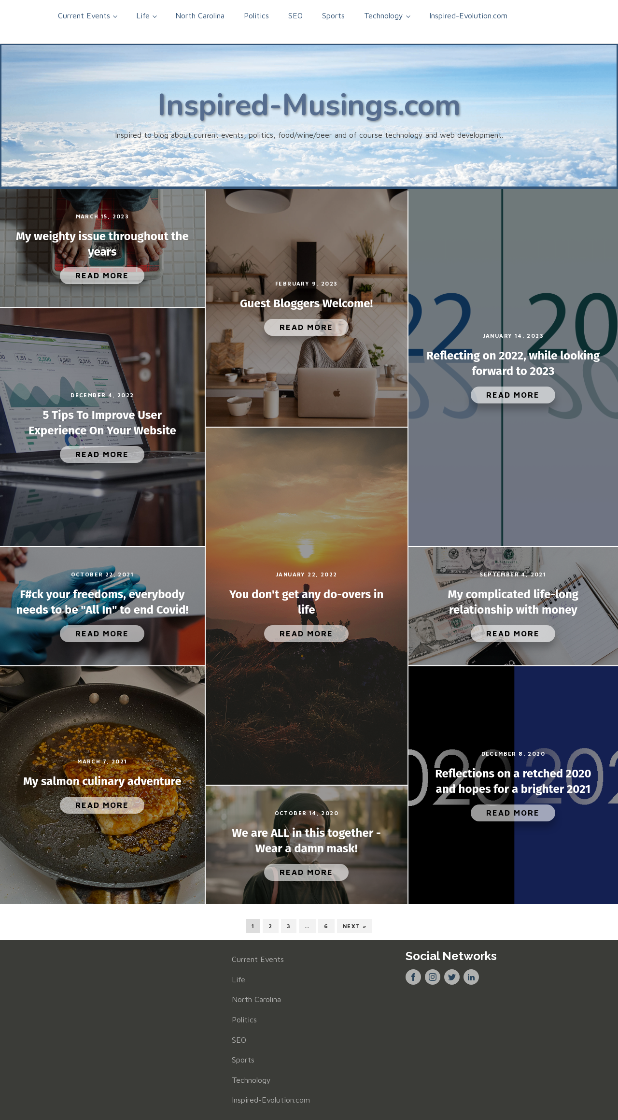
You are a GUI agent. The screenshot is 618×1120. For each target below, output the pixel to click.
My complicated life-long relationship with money (513, 602)
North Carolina (200, 15)
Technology (383, 15)
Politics (256, 15)
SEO (295, 15)
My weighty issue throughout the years (102, 244)
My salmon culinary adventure (102, 781)
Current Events (84, 15)
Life (143, 15)
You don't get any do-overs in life (306, 602)
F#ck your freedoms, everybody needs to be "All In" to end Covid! (102, 602)
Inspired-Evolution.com (468, 15)
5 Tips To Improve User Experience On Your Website (102, 422)
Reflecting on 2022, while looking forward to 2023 (513, 363)
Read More (102, 275)
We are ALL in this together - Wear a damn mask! (306, 840)
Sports (333, 15)
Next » (354, 926)
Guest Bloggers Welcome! (306, 303)
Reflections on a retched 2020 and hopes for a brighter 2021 (513, 781)
